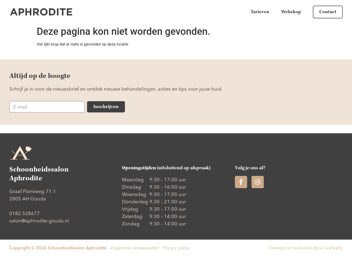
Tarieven (260, 12)
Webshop (291, 12)
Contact (327, 12)
